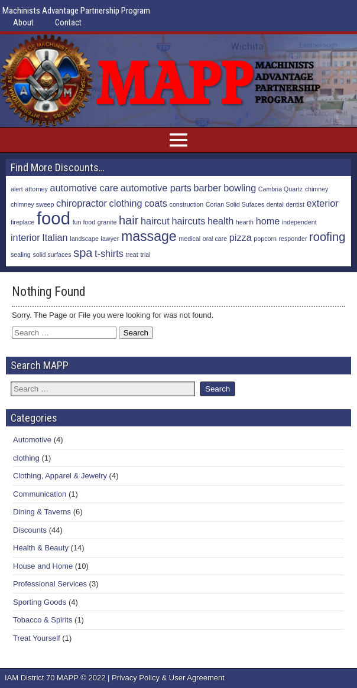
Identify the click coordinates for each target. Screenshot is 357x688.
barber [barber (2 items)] (208, 187)
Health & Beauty (41, 547)
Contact (68, 22)
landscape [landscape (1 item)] (84, 238)
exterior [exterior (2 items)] (323, 203)
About (23, 22)
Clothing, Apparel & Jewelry (60, 475)
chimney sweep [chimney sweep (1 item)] (32, 204)
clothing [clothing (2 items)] (125, 203)
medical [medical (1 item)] (189, 238)
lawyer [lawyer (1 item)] (110, 238)
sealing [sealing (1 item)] (21, 254)
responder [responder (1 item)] (293, 238)
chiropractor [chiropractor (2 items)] (81, 203)
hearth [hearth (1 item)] (245, 222)
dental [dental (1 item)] (275, 204)
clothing (26, 458)
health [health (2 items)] (220, 221)
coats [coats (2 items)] (155, 203)
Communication (39, 494)
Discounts (30, 530)
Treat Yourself (36, 638)
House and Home (43, 566)
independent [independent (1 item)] (299, 222)
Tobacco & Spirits (42, 619)
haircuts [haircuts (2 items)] (188, 221)
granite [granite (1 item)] (107, 222)
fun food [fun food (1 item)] (84, 222)
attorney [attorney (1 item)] (36, 189)
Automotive (32, 439)
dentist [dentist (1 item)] (295, 204)
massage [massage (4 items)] (149, 236)
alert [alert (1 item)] (17, 189)
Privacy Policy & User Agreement (168, 677)
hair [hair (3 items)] (128, 220)
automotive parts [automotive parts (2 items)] (156, 187)
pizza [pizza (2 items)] (240, 237)
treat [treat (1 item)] (131, 254)
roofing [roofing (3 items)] (327, 236)
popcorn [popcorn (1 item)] (265, 238)
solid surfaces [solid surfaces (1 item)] (52, 254)
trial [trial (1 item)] (145, 254)
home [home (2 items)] (268, 221)
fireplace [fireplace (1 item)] (22, 222)
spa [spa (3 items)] (82, 252)
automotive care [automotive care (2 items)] (84, 187)
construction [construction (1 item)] (186, 204)
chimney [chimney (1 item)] (317, 189)
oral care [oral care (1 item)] (215, 238)
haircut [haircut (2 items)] (155, 221)
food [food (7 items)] (53, 218)
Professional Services (50, 583)
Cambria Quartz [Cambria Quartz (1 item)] (280, 189)
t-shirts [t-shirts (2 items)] (109, 253)
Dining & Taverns (42, 511)
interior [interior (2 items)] (25, 237)
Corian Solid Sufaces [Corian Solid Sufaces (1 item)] (235, 204)
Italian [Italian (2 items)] (54, 237)
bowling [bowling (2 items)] (239, 187)
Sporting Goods (39, 602)
